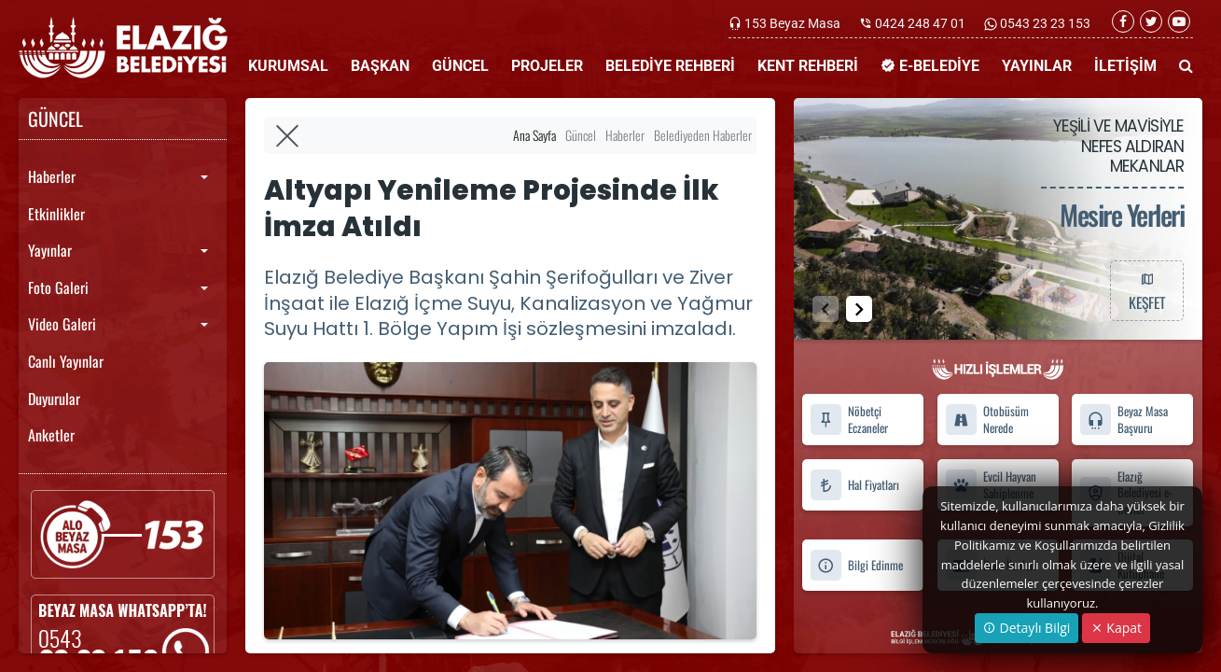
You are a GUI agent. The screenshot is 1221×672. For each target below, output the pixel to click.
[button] (859, 309)
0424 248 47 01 (920, 23)
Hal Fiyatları (854, 485)
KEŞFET (1146, 290)
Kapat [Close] (1116, 628)
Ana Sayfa (534, 135)
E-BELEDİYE (930, 66)
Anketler (51, 435)
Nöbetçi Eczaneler (849, 420)
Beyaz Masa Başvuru (1123, 420)
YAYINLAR (1037, 66)
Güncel (580, 135)
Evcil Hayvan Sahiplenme (990, 484)
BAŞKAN (380, 66)
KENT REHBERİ (807, 66)
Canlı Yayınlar (66, 361)
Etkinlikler (56, 214)
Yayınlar (50, 250)
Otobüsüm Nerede (987, 420)
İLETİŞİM (1125, 66)
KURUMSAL (288, 66)
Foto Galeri (58, 287)
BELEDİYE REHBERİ (670, 66)
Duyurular (54, 398)
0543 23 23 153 (1043, 23)
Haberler (52, 176)
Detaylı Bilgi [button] (1026, 628)
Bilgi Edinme (856, 565)
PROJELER (547, 66)
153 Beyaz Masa (792, 23)
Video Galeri (62, 324)
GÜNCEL (460, 66)
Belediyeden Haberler (703, 135)
